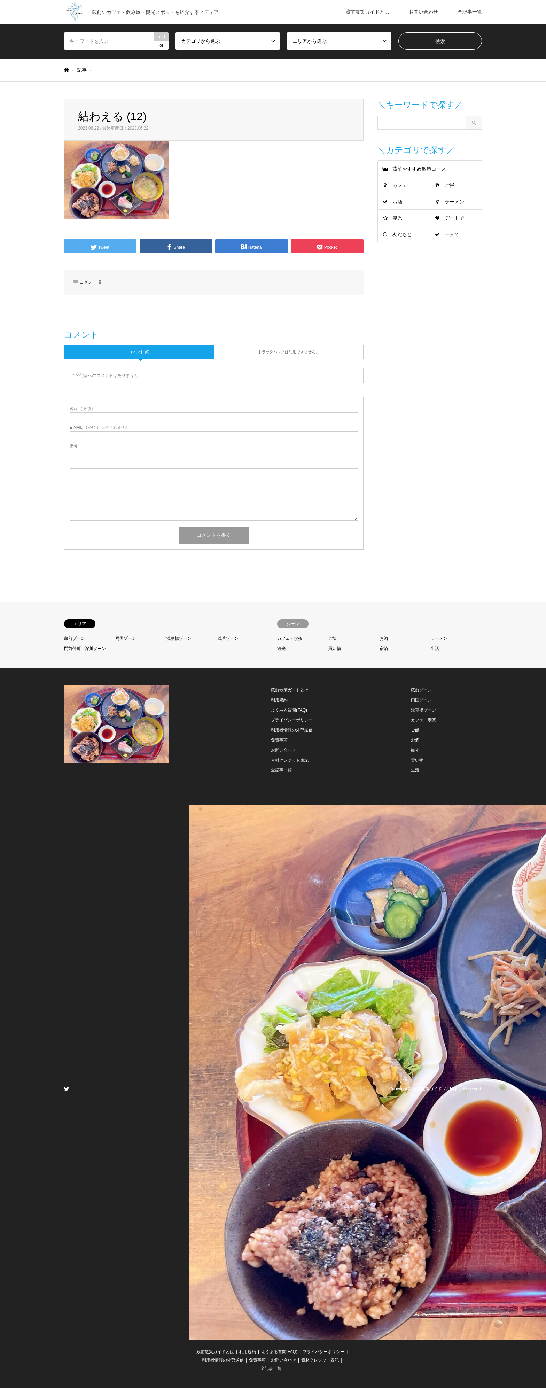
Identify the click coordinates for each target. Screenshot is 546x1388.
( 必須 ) (81, 409)
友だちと (402, 234)
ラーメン (454, 201)
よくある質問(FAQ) (289, 710)
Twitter (66, 1088)
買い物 (334, 648)
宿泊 (384, 648)
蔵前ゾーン (74, 638)
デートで (454, 218)
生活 (435, 648)
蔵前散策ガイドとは (367, 12)
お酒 (397, 201)
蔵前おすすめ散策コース (419, 169)
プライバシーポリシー (292, 720)
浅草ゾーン (228, 638)
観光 (397, 218)
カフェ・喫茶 (289, 638)
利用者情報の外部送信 (292, 730)
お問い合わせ (423, 12)
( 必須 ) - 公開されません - (100, 427)
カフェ (399, 185)
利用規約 (279, 700)
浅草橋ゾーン (179, 638)
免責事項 (279, 740)
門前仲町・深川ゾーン (85, 648)
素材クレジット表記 (290, 760)
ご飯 (449, 185)
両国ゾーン (125, 638)
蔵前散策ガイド (427, 1089)
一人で (452, 234)
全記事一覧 (470, 12)
